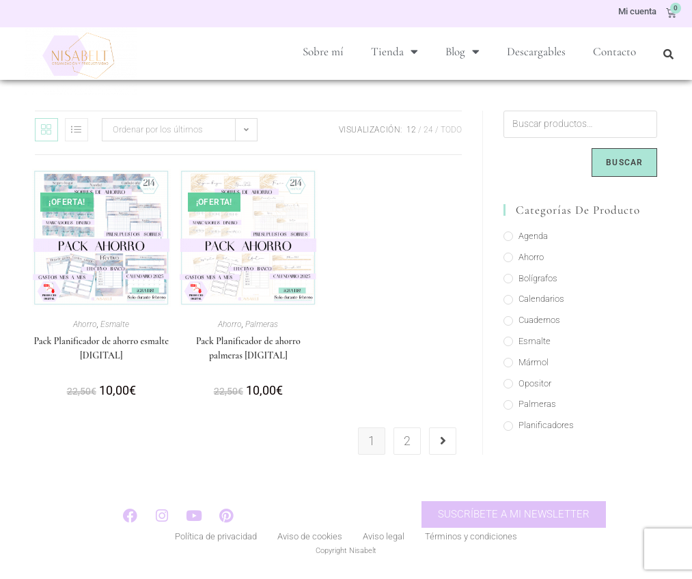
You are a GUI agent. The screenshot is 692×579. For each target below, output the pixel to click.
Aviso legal (383, 541)
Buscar (624, 166)
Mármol (533, 366)
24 (428, 133)
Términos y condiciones (471, 541)
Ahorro (85, 328)
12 (411, 133)
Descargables (536, 51)
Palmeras (261, 328)
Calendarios (541, 302)
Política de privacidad (216, 541)
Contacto (614, 51)
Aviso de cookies (309, 541)
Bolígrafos (537, 282)
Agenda (533, 239)
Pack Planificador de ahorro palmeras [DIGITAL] (248, 352)
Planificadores (546, 428)
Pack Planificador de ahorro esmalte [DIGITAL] (100, 352)
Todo (451, 133)
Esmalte (114, 328)
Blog (462, 51)
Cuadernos (539, 323)
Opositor (534, 387)
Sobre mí (323, 51)
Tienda (394, 51)
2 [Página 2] (407, 444)
